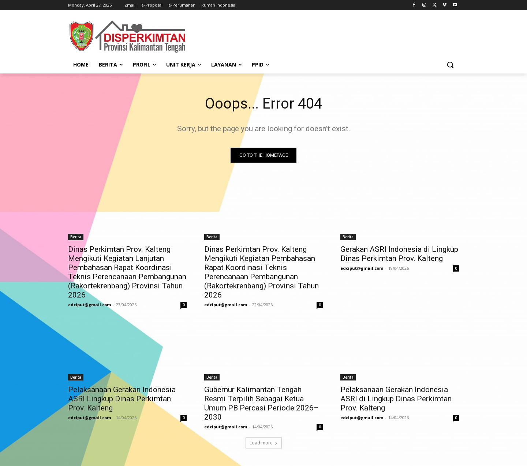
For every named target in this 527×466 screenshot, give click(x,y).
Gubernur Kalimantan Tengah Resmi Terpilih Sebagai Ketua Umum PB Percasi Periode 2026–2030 (261, 403)
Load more (264, 443)
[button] (450, 64)
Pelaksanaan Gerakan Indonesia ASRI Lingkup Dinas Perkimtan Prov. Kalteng (122, 398)
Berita (75, 236)
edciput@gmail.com (89, 304)
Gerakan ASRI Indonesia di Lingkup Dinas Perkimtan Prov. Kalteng (399, 254)
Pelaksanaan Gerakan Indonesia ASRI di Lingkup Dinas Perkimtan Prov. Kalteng (396, 398)
